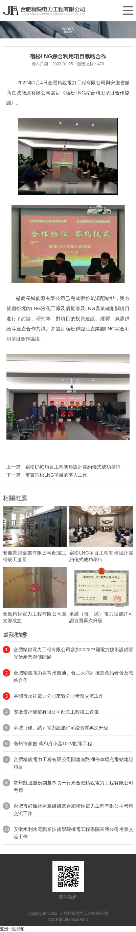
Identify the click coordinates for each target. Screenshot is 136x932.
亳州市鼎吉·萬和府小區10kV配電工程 (53, 743)
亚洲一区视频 (12, 929)
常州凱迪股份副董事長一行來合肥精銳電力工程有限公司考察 (73, 786)
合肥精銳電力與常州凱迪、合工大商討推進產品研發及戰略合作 (73, 676)
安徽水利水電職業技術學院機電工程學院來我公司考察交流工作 (73, 832)
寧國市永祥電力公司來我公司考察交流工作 (59, 696)
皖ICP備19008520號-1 (68, 919)
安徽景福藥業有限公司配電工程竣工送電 (56, 712)
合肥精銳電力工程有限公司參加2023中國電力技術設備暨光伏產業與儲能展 (73, 653)
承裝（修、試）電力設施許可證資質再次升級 (61, 727)
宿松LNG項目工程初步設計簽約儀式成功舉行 (72, 467)
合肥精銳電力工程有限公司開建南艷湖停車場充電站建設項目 (73, 763)
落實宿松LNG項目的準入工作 (56, 475)
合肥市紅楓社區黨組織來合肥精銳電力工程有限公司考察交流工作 (73, 809)
